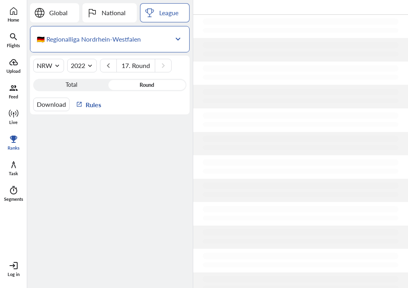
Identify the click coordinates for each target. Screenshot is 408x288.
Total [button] (71, 85)
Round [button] (147, 85)
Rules (88, 104)
